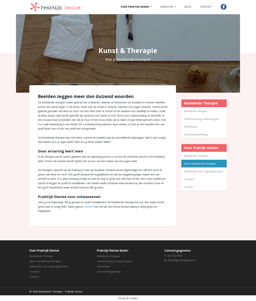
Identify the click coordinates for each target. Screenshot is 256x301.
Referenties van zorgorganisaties (203, 171)
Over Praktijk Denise (135, 6)
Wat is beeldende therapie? (200, 163)
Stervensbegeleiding (196, 134)
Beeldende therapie (195, 111)
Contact (206, 6)
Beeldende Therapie (196, 155)
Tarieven (189, 179)
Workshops (190, 126)
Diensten (167, 6)
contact (88, 206)
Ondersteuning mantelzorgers (201, 119)
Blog (187, 6)
